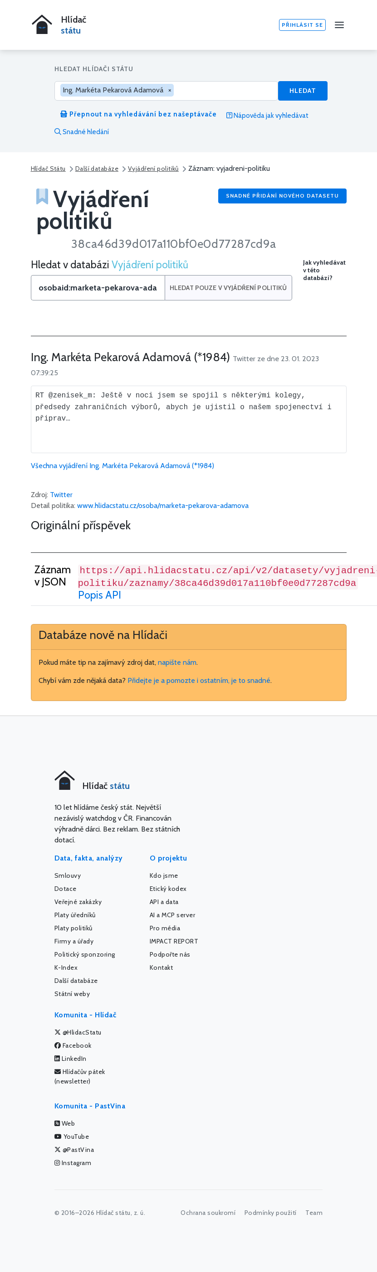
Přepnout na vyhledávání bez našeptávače (138, 114)
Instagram (73, 1163)
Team (314, 1213)
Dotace (65, 889)
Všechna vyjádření (122, 465)
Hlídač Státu (48, 168)
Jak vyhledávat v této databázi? (324, 270)
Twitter (61, 494)
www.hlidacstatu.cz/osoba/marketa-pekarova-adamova (163, 505)
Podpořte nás (170, 954)
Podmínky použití (271, 1213)
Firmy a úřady (74, 941)
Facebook (73, 1045)
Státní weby (72, 994)
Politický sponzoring (84, 954)
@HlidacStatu (78, 1032)
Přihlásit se (302, 24)
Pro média (165, 928)
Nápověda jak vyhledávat (267, 115)
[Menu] (339, 25)
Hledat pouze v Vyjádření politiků (228, 288)
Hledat (302, 91)
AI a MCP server (173, 915)
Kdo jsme (164, 875)
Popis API (99, 595)
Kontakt (161, 967)
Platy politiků (73, 928)
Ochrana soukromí (208, 1213)
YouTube (71, 1136)
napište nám (177, 662)
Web (64, 1123)
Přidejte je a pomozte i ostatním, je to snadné (198, 680)
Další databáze (96, 168)
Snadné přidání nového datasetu (282, 195)
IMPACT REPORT (174, 941)
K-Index (66, 967)
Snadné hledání (81, 132)
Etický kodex (168, 889)
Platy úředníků (75, 915)
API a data (164, 902)
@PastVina (74, 1150)
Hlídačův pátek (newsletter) (79, 1076)
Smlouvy (67, 875)
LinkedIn (70, 1058)
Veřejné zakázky (78, 902)
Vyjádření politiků (153, 168)
